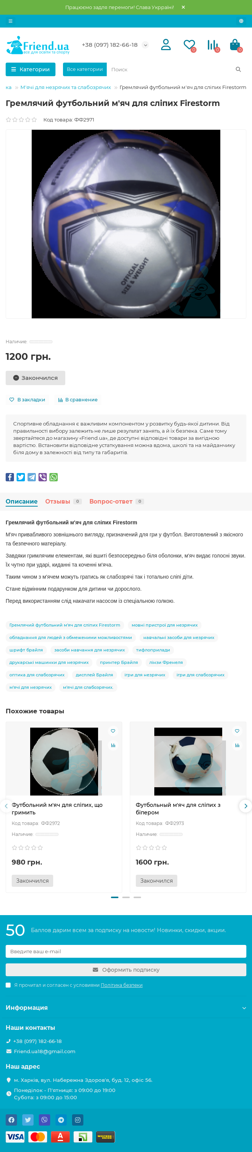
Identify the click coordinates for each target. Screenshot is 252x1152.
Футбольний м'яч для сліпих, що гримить (57, 809)
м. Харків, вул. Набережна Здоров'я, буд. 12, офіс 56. (83, 1080)
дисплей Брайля (94, 674)
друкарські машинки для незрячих (49, 662)
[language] (241, 21)
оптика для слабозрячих (37, 674)
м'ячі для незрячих (30, 687)
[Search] (176, 69)
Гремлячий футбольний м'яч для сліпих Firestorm (64, 625)
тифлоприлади (153, 650)
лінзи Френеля (166, 662)
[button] (114, 897)
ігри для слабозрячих (200, 674)
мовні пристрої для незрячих (165, 625)
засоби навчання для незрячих (89, 650)
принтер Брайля (119, 662)
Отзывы (63, 501)
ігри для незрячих (144, 674)
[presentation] (6, 806)
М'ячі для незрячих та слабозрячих (65, 87)
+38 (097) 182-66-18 (110, 44)
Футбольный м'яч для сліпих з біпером (178, 809)
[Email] (126, 951)
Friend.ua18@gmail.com (44, 1051)
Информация (126, 1007)
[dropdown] (10, 21)
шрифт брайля (26, 650)
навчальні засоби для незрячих (178, 637)
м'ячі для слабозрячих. (88, 687)
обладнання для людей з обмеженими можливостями (70, 637)
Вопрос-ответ (116, 501)
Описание (22, 501)
